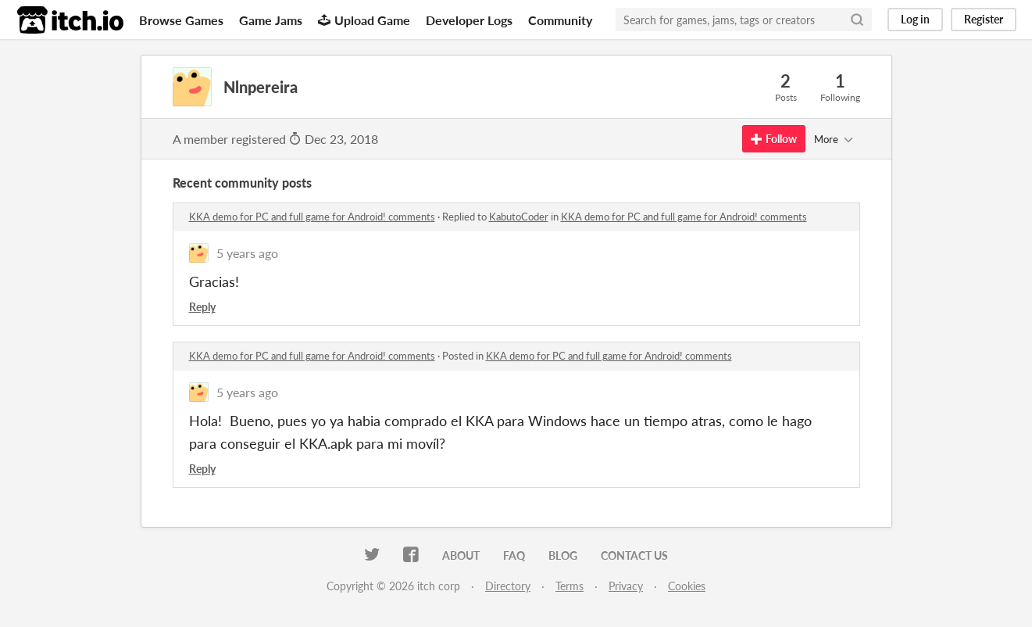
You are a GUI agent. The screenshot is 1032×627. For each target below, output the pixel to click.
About (461, 555)
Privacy (626, 586)
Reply (202, 307)
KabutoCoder (518, 216)
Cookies (686, 586)
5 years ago (247, 252)
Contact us (634, 555)
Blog (562, 555)
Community (560, 20)
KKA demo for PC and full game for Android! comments (312, 216)
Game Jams (270, 20)
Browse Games (181, 20)
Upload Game (364, 20)
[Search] (857, 19)
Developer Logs (469, 20)
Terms (569, 586)
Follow (774, 138)
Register (983, 19)
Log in (915, 19)
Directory (507, 586)
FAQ (514, 555)
